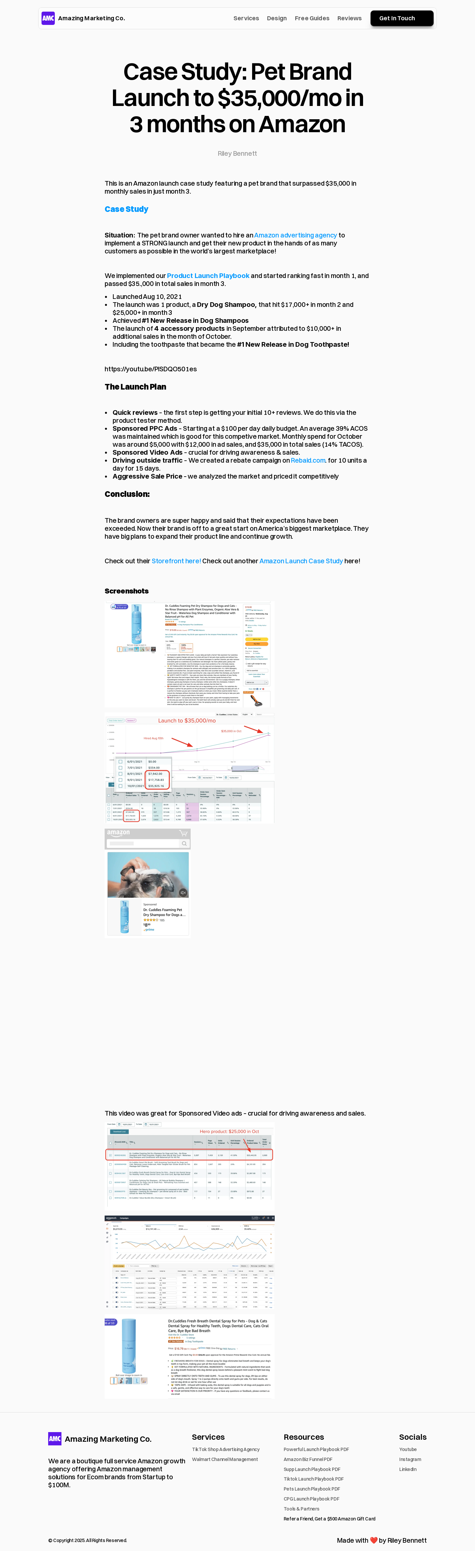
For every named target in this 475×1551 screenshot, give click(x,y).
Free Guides (312, 18)
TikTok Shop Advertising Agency (225, 1449)
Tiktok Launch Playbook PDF (314, 1479)
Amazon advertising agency (295, 235)
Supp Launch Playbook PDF (312, 1469)
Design (277, 18)
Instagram (410, 1459)
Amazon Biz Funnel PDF (308, 1459)
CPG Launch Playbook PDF (311, 1499)
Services (246, 18)
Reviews (349, 18)
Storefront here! (176, 561)
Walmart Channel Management (225, 1459)
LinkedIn (408, 1469)
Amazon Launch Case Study (301, 561)
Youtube (408, 1449)
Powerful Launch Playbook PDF (316, 1449)
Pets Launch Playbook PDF (312, 1489)
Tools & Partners (301, 1509)
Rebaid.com (308, 460)
